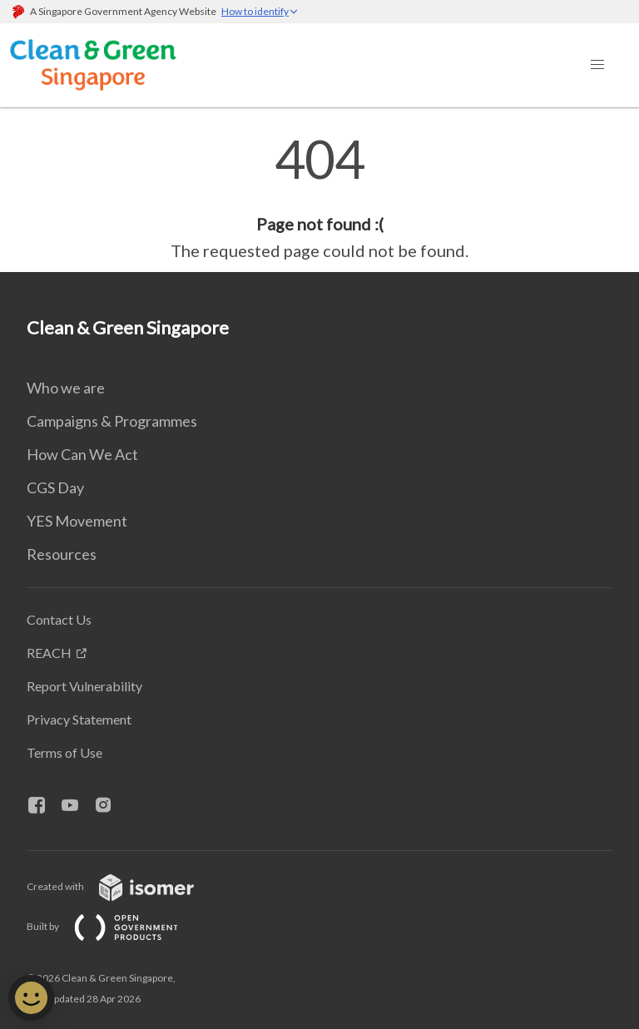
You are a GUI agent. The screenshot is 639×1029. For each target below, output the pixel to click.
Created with (123, 886)
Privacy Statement (79, 719)
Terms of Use (64, 752)
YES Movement (77, 521)
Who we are (66, 387)
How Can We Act (82, 454)
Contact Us (59, 619)
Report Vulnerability (84, 686)
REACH (49, 652)
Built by (116, 926)
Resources (62, 554)
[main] (319, 198)
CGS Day (55, 487)
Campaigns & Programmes (112, 421)
